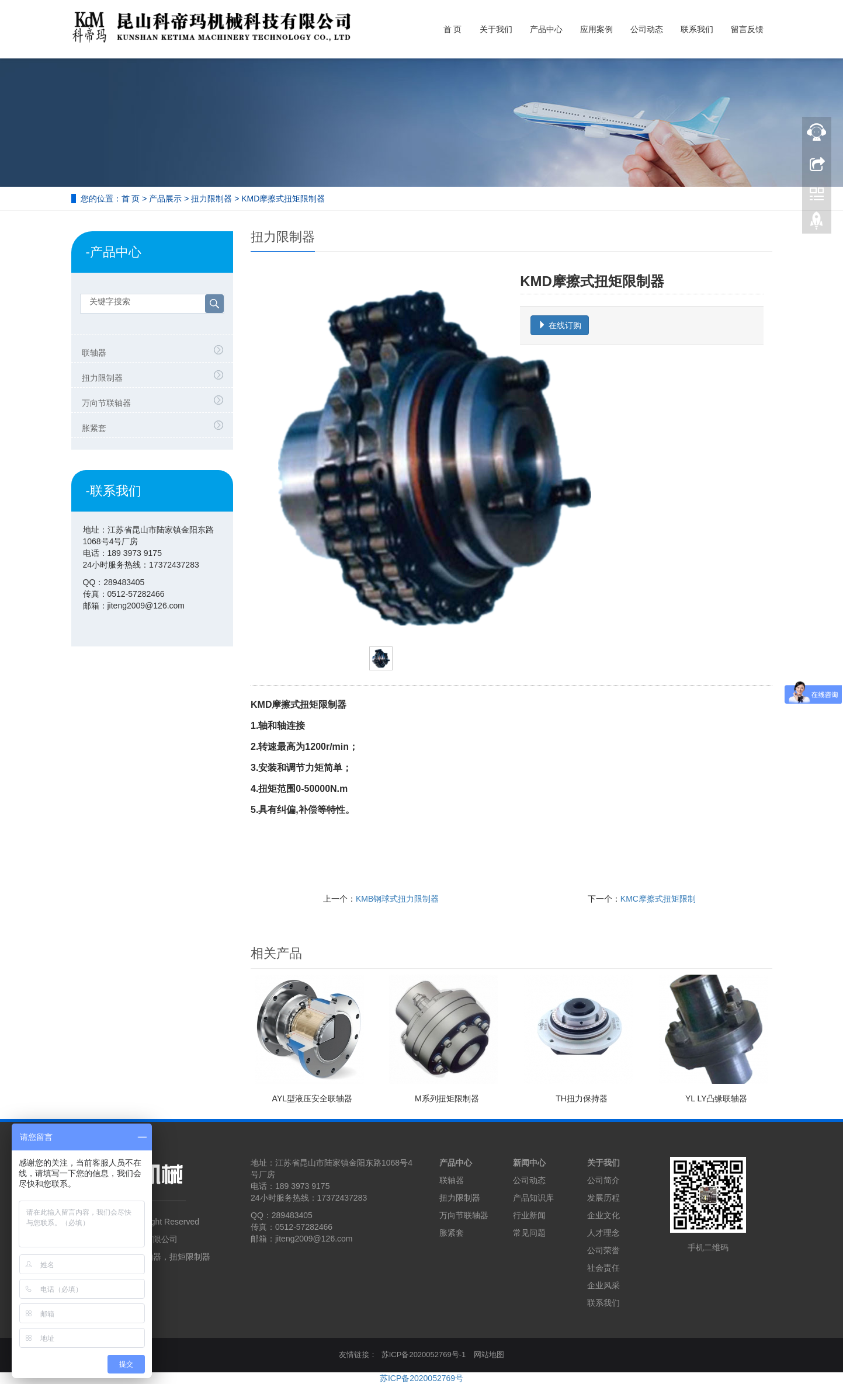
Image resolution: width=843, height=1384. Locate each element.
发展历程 (603, 1197)
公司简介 (603, 1180)
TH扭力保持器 (582, 1098)
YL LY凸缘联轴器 (716, 1098)
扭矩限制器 (189, 1256)
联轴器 (94, 352)
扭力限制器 (211, 198)
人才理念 (603, 1232)
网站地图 (489, 1354)
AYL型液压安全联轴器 (312, 1098)
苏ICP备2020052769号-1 (423, 1354)
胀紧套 (94, 428)
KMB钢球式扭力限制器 (397, 898)
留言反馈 (747, 29)
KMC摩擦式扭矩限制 (658, 898)
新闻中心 (529, 1162)
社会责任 (603, 1267)
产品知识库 (533, 1197)
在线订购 (559, 325)
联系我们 (697, 29)
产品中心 (546, 29)
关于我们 (496, 29)
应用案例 (596, 29)
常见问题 (529, 1232)
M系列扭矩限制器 (447, 1098)
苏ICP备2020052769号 (421, 1378)
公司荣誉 (603, 1250)
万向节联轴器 (106, 403)
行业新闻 (529, 1215)
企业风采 (603, 1285)
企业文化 (603, 1215)
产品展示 (165, 198)
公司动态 (646, 29)
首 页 (452, 29)
